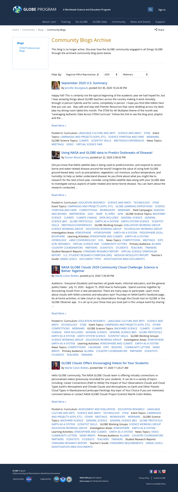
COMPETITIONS (88, 210)
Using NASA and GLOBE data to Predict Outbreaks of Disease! (106, 153)
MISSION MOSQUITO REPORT (131, 255)
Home (16, 29)
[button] (159, 29)
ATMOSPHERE (83, 232)
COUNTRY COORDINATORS (68, 247)
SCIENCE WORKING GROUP (68, 228)
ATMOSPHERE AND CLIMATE (106, 236)
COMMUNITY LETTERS (114, 244)
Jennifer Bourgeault (76, 88)
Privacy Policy (144, 478)
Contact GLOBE (159, 478)
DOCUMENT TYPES (90, 259)
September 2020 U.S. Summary (84, 83)
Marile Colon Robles (67, 275)
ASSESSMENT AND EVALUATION (97, 409)
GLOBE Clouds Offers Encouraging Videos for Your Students (105, 363)
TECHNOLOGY (142, 202)
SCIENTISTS (107, 247)
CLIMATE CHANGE (87, 217)
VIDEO (70, 144)
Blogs (41, 29)
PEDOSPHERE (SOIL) (151, 232)
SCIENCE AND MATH (130, 133)
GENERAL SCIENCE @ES (123, 332)
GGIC (91, 213)
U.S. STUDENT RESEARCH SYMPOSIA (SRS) (88, 255)
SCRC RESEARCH (61, 244)
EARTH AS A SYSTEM (107, 221)
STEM (147, 133)
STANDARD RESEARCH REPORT (101, 251)
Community (28, 29)
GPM (121, 213)
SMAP (99, 213)
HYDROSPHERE (103, 232)
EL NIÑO (110, 213)
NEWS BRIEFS (88, 435)
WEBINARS (153, 136)
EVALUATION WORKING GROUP (142, 225)
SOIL (101, 240)
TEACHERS (137, 247)
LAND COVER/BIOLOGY (83, 240)
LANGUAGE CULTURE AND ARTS (97, 133)
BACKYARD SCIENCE (126, 328)
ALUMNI (157, 244)
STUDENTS (122, 247)
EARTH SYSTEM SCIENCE (135, 221)
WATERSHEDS (77, 213)
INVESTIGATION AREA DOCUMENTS (124, 259)
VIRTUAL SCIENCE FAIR (89, 144)
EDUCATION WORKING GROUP (104, 228)
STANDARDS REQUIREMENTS (127, 443)
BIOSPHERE (59, 236)
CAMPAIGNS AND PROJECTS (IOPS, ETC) (83, 136)
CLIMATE (84, 140)
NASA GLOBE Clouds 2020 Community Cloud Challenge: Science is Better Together (109, 269)
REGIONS (117, 347)
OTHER (157, 324)
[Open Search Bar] (150, 9)
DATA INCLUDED (109, 217)
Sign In (161, 9)
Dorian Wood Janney (77, 157)
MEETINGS (58, 144)
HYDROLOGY (59, 240)
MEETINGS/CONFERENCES (129, 140)
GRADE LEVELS (69, 259)
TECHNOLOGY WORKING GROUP (143, 228)
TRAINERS (151, 247)
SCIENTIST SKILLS (101, 140)
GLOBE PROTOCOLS (81, 221)
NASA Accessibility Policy (155, 484)
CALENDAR (95, 347)
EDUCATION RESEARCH (92, 202)
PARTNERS (91, 247)
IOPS (161, 240)
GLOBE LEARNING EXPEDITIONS (134, 206)
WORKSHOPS (108, 210)
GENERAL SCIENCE (132, 217)
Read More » (59, 125)
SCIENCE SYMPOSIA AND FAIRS (126, 136)
